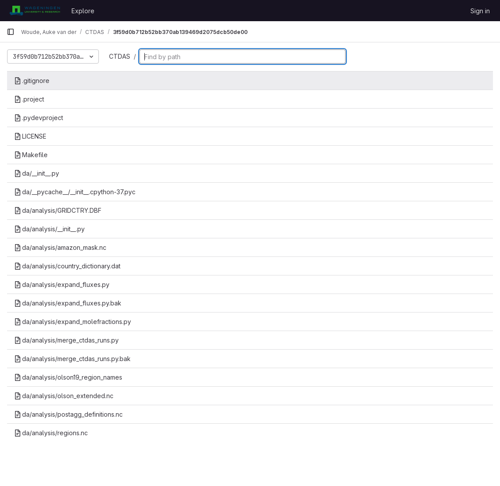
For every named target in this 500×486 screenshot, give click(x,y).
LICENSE (30, 136)
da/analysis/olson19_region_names (68, 377)
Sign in (480, 11)
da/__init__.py (36, 173)
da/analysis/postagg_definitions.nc (68, 414)
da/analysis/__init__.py (49, 229)
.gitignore (31, 80)
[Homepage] (34, 11)
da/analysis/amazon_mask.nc (60, 247)
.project (29, 99)
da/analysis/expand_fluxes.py (61, 284)
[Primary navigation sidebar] (11, 32)
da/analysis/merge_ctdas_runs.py (66, 340)
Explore (82, 11)
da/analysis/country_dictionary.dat (67, 266)
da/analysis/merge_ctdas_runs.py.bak (72, 358)
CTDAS (119, 56)
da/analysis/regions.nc (51, 433)
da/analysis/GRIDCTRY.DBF (58, 210)
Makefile (31, 154)
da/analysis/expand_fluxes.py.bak (67, 303)
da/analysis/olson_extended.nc (63, 395)
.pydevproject (38, 117)
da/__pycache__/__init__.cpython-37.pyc (74, 192)
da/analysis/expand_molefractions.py (72, 321)
